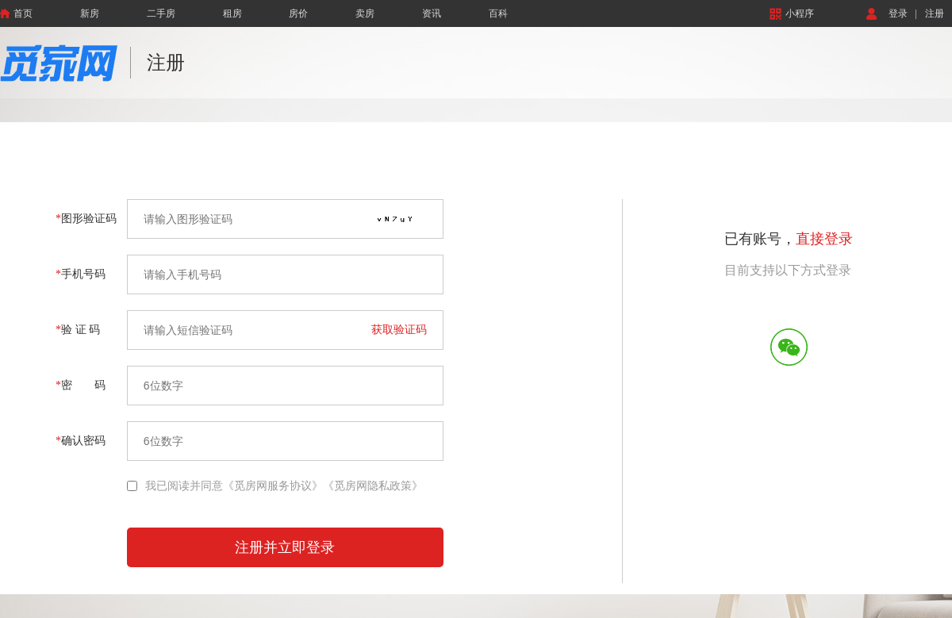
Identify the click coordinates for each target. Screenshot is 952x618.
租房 (232, 13)
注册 (934, 13)
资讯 (431, 13)
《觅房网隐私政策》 (373, 486)
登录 (898, 13)
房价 (298, 13)
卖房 (364, 13)
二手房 (161, 13)
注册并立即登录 (285, 547)
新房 (89, 13)
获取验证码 (399, 330)
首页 (16, 13)
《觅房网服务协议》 (273, 486)
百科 (498, 13)
